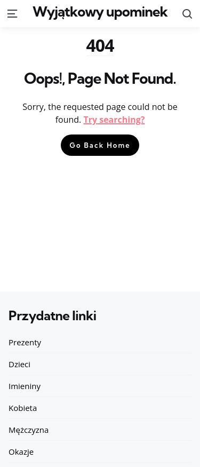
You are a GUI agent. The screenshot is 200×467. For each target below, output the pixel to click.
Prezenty (25, 342)
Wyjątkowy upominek (100, 11)
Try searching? (114, 119)
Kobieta (23, 407)
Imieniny (25, 386)
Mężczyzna (29, 429)
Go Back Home (99, 145)
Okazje (21, 451)
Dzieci (19, 364)
